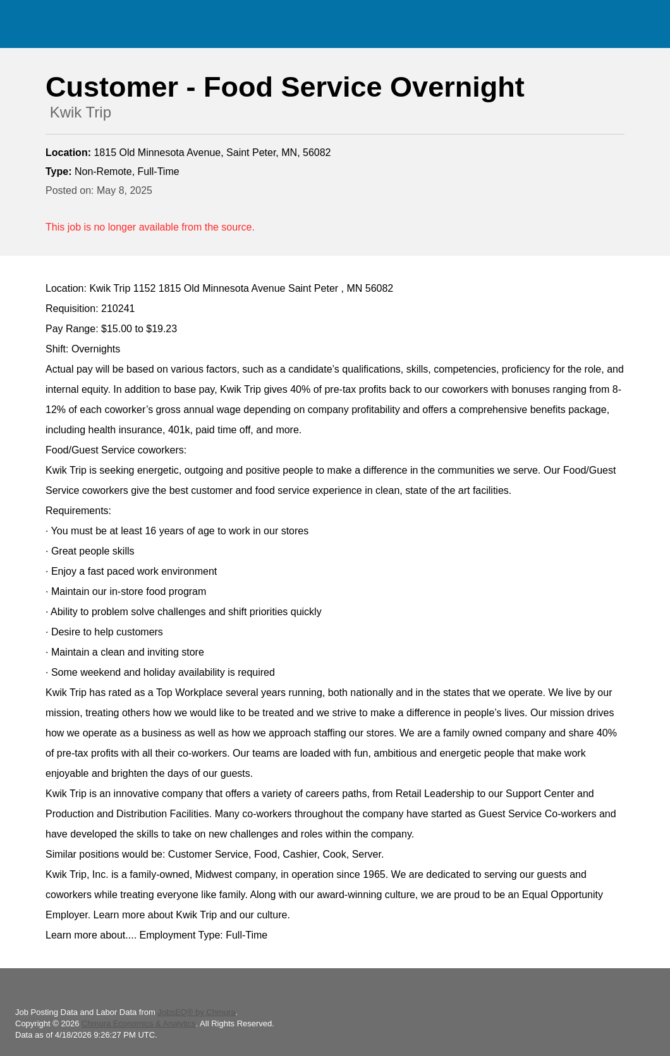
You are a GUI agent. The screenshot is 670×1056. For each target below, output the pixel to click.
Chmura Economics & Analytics (139, 1023)
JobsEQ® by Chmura (196, 1012)
